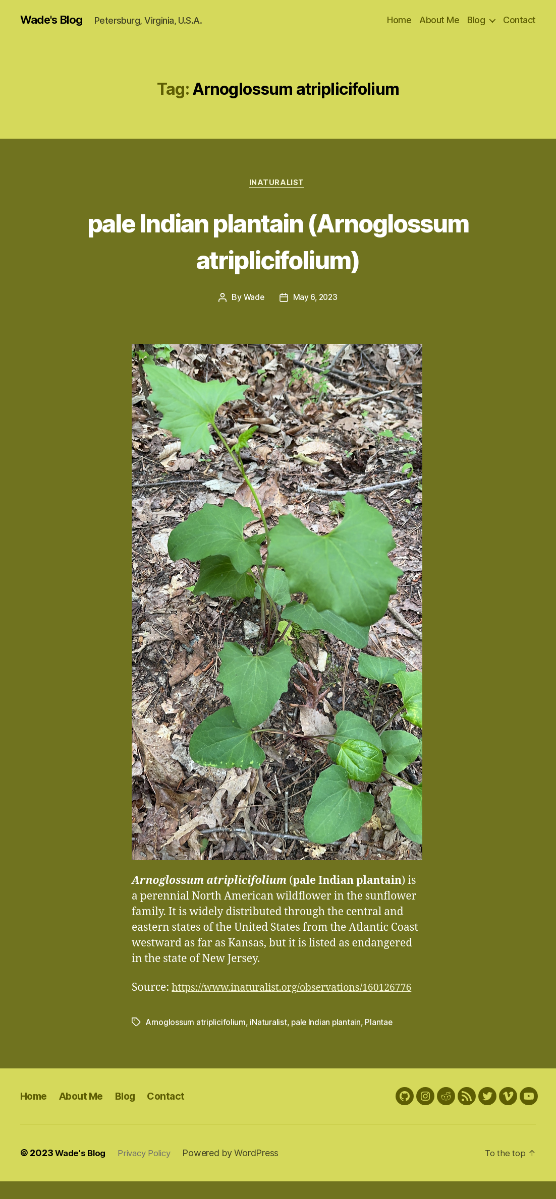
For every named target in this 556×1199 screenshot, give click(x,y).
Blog (476, 20)
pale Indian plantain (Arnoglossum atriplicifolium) (278, 241)
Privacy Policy (150, 1170)
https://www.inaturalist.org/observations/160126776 (262, 1005)
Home (399, 20)
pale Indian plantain (327, 1040)
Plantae (381, 1040)
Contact (519, 20)
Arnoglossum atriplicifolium (196, 1040)
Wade (253, 299)
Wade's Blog (54, 20)
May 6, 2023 (316, 299)
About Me (439, 20)
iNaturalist (278, 184)
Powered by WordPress (239, 1170)
